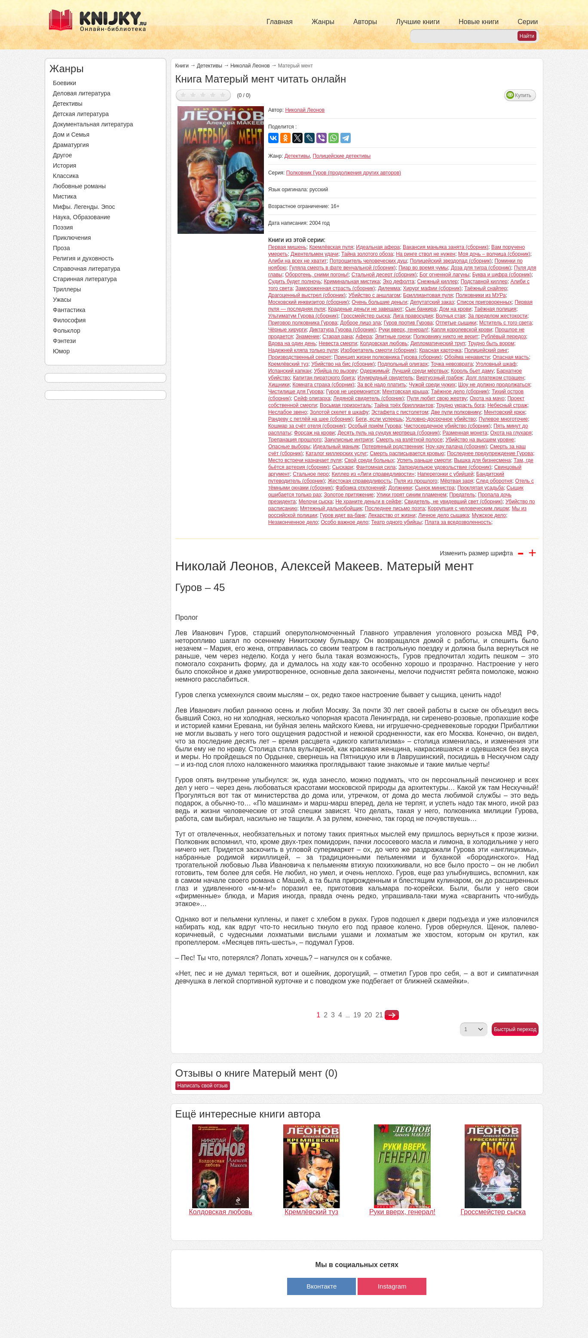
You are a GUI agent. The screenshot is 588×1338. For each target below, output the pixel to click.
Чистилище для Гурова (295, 392)
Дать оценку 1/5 (183, 95)
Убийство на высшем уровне (479, 440)
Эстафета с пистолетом (399, 412)
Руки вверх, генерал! (404, 330)
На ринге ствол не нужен (425, 254)
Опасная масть (511, 357)
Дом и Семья (71, 134)
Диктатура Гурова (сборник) (342, 330)
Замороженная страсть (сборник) (335, 288)
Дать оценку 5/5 (223, 95)
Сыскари (342, 467)
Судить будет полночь (294, 282)
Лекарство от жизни (391, 515)
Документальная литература (93, 124)
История (64, 165)
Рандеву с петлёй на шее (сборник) (310, 419)
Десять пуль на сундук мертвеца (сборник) (388, 433)
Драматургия (71, 144)
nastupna (392, 1015)
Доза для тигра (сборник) (481, 268)
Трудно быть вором (491, 343)
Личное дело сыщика (443, 515)
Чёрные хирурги (287, 330)
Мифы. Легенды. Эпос (84, 206)
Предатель (462, 495)
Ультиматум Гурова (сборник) (303, 316)
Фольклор (66, 330)
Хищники (279, 385)
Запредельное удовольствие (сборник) (444, 467)
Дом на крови (455, 309)
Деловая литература (81, 93)
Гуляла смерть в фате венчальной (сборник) (342, 268)
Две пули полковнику (456, 412)
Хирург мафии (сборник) (432, 288)
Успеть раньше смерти (424, 460)
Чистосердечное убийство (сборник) (447, 426)
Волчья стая (450, 316)
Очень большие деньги (379, 302)
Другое (62, 155)
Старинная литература (85, 279)
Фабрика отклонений (361, 488)
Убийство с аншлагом (374, 295)
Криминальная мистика (352, 282)
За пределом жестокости (498, 316)
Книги (182, 66)
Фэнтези (64, 340)
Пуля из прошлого (416, 481)
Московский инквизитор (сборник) (308, 302)
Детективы (68, 103)
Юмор (61, 351)
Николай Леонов (250, 66)
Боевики (64, 83)
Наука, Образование (81, 217)
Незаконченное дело (293, 522)
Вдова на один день (292, 343)
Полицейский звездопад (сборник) (451, 261)
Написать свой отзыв (203, 1086)
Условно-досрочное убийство (441, 419)
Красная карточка (440, 350)
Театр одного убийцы (396, 522)
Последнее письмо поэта (395, 508)
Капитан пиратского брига (324, 378)
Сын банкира (420, 309)
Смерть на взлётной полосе (409, 440)
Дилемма (389, 288)
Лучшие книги (418, 21)
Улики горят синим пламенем (412, 495)
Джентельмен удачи (314, 254)
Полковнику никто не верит (445, 337)
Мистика (65, 196)
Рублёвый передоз (503, 337)
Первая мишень (287, 247)
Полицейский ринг (486, 350)
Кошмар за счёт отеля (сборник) (306, 426)
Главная (279, 21)
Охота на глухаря (510, 433)
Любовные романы (79, 186)
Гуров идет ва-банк (342, 515)
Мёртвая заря (456, 481)
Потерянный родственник (392, 447)
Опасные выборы (289, 447)
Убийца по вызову (335, 371)
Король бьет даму (472, 371)
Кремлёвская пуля (331, 247)
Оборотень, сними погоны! (317, 275)
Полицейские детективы (341, 156)
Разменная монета (465, 433)
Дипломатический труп (437, 343)
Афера (363, 337)
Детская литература (81, 113)
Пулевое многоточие (503, 419)
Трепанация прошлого (295, 440)
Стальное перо (311, 474)
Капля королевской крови (461, 330)
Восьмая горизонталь (345, 405)
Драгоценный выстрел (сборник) (307, 295)
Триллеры (67, 289)
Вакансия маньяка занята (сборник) (445, 247)
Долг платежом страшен (495, 378)
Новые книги (479, 21)
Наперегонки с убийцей (445, 474)
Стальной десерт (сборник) (384, 275)
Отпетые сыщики (455, 323)
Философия (69, 320)
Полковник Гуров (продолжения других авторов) (343, 173)
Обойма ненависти (467, 357)
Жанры (323, 21)
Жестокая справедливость (359, 481)
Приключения (72, 237)
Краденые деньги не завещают (365, 309)
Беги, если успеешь (379, 419)
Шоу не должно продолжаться (494, 385)
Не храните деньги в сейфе (368, 502)
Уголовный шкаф (496, 364)
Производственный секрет (299, 357)
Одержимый (374, 371)
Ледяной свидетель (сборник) (368, 398)
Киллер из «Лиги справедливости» (373, 474)
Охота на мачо (487, 398)
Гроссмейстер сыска (365, 316)
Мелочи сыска (316, 502)
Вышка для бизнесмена (482, 460)
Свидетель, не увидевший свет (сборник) (453, 502)
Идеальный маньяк (336, 447)
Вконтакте (321, 1286)
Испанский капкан (289, 371)
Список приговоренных (484, 302)
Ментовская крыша (405, 392)
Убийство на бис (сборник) (343, 364)
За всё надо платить (381, 385)
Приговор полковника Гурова (302, 323)
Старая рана (337, 337)
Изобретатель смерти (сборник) (378, 350)
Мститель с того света (505, 323)
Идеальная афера (378, 247)
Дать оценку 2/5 (193, 95)
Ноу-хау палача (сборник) (456, 447)
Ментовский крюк (504, 412)
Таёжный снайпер (485, 288)
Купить (523, 95)
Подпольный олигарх (403, 364)
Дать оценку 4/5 (213, 95)
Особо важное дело (344, 522)
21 (379, 1015)
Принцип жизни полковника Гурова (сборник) (387, 357)
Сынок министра (434, 488)
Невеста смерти (338, 343)
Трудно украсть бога (460, 405)
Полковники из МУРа (481, 295)
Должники (400, 488)
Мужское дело (489, 515)
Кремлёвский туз (288, 364)
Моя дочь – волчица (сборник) (494, 254)
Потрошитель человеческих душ (368, 261)
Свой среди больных (369, 460)
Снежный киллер (437, 282)
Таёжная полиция (495, 309)
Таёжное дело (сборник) (460, 392)
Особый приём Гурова (374, 426)
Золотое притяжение (349, 495)
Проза (61, 248)
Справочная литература (86, 268)
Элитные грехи (392, 337)
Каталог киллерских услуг (336, 453)
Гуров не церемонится (353, 392)
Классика (66, 175)
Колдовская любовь (383, 343)
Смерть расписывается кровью (407, 453)
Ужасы (62, 299)
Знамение (307, 337)
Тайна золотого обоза (367, 254)
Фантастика (69, 309)
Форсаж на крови (314, 433)
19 (357, 1015)
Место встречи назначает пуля (305, 460)
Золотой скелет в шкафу (339, 412)
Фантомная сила (375, 467)
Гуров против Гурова (408, 323)
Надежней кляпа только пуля (303, 350)
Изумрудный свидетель (385, 378)
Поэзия (63, 227)
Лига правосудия (413, 316)
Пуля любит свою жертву (437, 398)
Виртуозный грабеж (439, 378)
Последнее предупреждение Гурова (490, 453)
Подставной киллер (484, 282)
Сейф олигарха (312, 398)
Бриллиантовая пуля (428, 295)
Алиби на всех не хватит (297, 261)
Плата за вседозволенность (458, 522)
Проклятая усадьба (480, 488)
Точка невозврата (452, 364)
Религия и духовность (83, 258)
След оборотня (494, 481)
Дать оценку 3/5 (203, 95)
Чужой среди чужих (432, 385)
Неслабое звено (287, 412)
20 (368, 1015)
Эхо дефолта (398, 282)
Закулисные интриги (349, 440)
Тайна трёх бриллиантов (404, 405)
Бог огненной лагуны (444, 275)
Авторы (365, 21)
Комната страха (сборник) (323, 385)
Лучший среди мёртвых (420, 371)
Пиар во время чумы (423, 268)
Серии (528, 21)
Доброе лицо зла (360, 323)
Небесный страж (507, 405)
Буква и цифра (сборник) (502, 275)
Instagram (392, 1286)
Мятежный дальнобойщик (331, 508)
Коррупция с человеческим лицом (468, 508)
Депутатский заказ (432, 302)
